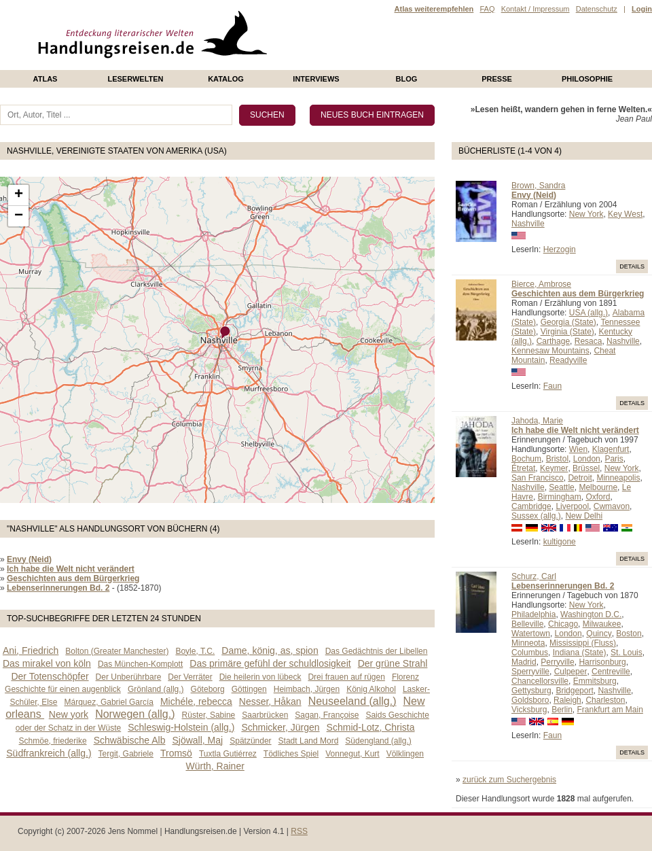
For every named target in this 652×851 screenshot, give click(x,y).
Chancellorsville (539, 681)
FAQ (486, 9)
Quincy (598, 633)
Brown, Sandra (538, 185)
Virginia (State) (567, 331)
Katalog (226, 79)
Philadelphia (533, 614)
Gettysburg (531, 690)
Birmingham (559, 497)
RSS (299, 831)
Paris (613, 459)
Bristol (557, 459)
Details (632, 266)
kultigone (559, 541)
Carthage (553, 341)
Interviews (316, 79)
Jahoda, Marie (537, 421)
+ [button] (18, 195)
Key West (625, 214)
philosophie (587, 79)
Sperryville (530, 671)
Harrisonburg (602, 662)
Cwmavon (612, 506)
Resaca (588, 341)
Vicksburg (529, 709)
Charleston (605, 700)
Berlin (562, 709)
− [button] (18, 216)
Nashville (528, 223)
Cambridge (531, 506)
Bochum (526, 459)
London (586, 459)
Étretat (523, 468)
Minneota (528, 643)
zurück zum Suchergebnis (509, 779)
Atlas (45, 79)
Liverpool (572, 506)
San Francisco (537, 478)
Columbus (529, 652)
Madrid (524, 662)
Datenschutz (596, 9)
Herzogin (559, 249)
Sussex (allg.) (536, 516)
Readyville (568, 360)
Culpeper (570, 671)
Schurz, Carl (533, 576)
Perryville (557, 662)
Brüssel (586, 468)
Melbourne (598, 487)
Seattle (561, 487)
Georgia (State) (568, 322)
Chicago (563, 624)
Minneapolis (618, 478)
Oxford (597, 497)
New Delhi (583, 516)
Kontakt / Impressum (535, 9)
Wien (578, 449)
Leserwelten (135, 79)
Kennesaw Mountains (550, 350)
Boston (628, 633)
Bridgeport (574, 690)
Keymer (554, 468)
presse (497, 79)
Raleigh (567, 700)
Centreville (611, 671)
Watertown (530, 633)
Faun (552, 386)
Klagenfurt (611, 449)
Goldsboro (530, 700)
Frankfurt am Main (610, 709)
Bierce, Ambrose (541, 284)
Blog (407, 79)
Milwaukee (602, 624)
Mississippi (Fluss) (582, 643)
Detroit (580, 478)
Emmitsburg (595, 681)
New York (586, 214)
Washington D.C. (590, 614)
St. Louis (626, 652)
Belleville (527, 624)
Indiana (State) (579, 652)
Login (642, 9)
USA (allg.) (588, 312)
